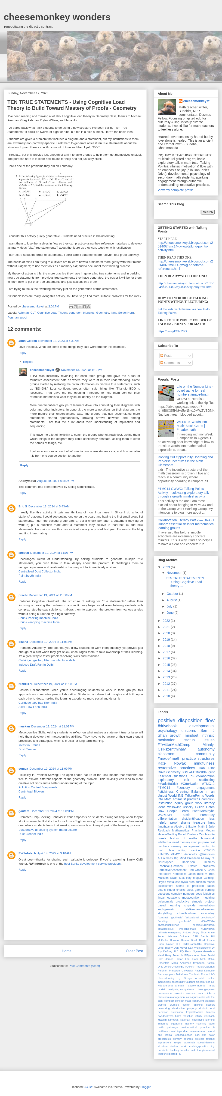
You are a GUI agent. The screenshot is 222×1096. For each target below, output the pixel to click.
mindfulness (204, 763)
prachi (23, 595)
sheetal (23, 552)
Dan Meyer (180, 947)
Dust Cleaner (27, 749)
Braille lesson (207, 940)
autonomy (206, 749)
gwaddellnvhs (165, 1016)
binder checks (176, 889)
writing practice (189, 850)
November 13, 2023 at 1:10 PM (81, 370)
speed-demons (206, 1042)
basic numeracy (199, 815)
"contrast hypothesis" (170, 917)
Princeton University (181, 970)
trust (160, 1053)
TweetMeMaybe (203, 811)
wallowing (174, 807)
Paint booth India (29, 575)
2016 (167, 658)
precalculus (164, 1038)
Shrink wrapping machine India (39, 622)
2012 (167, 683)
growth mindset (184, 735)
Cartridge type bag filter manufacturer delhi (46, 660)
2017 (167, 652)
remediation (207, 905)
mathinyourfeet (179, 1031)
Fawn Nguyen (193, 951)
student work (178, 1046)
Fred (191, 870)
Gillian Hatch (205, 807)
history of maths (183, 838)
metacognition (191, 897)
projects (199, 1038)
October (172, 594)
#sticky (188, 807)
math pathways (168, 1027)
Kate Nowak (172, 763)
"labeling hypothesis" (174, 921)
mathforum (164, 1031)
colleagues (192, 997)
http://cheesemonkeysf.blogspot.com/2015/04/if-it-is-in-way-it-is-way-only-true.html (185, 285)
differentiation (167, 818)
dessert (210, 1004)
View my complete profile (176, 190)
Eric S (22, 506)
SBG (185, 772)
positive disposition (180, 720)
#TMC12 (208, 784)
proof (23, 317)
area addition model (202, 882)
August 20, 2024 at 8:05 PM (55, 480)
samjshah (189, 1042)
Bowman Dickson (180, 940)
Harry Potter (172, 955)
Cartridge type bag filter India (37, 702)
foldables (209, 893)
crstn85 (162, 1004)
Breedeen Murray (198, 858)
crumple (174, 1004)
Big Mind (180, 858)
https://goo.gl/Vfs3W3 (172, 331)
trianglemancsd (206, 1050)
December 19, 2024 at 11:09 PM (52, 726)
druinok (203, 1008)
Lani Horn (191, 959)
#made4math (169, 758)
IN (182, 955)
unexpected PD (172, 1053)
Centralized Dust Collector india (39, 571)
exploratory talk (173, 780)
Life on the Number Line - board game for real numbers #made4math (195, 390)
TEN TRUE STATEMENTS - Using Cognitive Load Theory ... (185, 582)
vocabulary (207, 913)
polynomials (165, 901)
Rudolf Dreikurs (188, 834)
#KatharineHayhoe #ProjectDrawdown (186, 924)
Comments (170, 363)
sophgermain (166, 909)
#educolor (190, 854)
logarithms (176, 1023)
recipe (177, 1042)
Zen (201, 834)
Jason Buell (196, 874)
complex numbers (183, 893)
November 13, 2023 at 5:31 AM (58, 340)
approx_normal (196, 985)
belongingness (206, 989)
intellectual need (168, 842)
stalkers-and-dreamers (200, 909)
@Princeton (207, 854)
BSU (195, 936)
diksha (23, 641)
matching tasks (205, 1023)
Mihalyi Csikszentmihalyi (186, 746)
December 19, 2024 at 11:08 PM (50, 595)
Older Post (134, 951)
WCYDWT (165, 815)
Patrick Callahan (205, 966)
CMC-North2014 (192, 944)
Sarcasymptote (166, 974)
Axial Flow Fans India (32, 707)
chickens (209, 993)
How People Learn (173, 811)
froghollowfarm (194, 1012)
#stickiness (165, 791)
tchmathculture (186, 913)
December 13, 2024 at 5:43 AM (49, 506)
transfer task (187, 1050)
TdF (191, 776)
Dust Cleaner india (30, 834)
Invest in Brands (29, 745)
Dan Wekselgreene (199, 947)
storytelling (165, 913)
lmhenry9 (163, 1023)
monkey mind (188, 842)
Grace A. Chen (205, 870)
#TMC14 (164, 787)
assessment (165, 886)
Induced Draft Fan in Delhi (35, 664)
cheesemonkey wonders (57, 17)
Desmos (209, 862)
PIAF (192, 966)
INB (180, 795)
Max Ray (185, 877)
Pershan (12, 317)
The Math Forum (198, 974)
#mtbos (186, 932)
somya (23, 768)
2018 (167, 646)
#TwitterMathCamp (174, 744)
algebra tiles (203, 981)
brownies (179, 993)
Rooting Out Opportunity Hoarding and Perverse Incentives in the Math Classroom (185, 461)
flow (210, 720)
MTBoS (210, 874)
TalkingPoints (194, 795)
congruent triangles (82, 312)
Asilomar (185, 936)
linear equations (169, 897)
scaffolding (207, 780)
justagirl (162, 1019)
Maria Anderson (181, 963)
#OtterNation (190, 784)
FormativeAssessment (172, 870)
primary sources (183, 1038)
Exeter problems (201, 866)
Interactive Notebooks (172, 874)
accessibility (178, 981)
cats (200, 993)
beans (162, 889)
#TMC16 (176, 854)
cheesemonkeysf (42, 370)
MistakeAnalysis (177, 882)
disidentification (193, 818)
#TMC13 (209, 850)
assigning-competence (181, 989)
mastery (189, 1023)
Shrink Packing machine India (38, 618)
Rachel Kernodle (204, 970)
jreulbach (209, 1016)
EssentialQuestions (170, 866)
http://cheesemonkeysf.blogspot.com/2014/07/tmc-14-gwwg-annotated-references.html (185, 265)
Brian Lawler (166, 944)
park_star (200, 1034)
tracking (174, 1050)
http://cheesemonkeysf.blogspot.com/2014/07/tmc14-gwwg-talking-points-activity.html (185, 246)
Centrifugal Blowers (31, 791)
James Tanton (174, 959)
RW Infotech (27, 853)
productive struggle (189, 901)
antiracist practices (186, 799)
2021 (167, 627)
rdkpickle (189, 905)
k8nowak (173, 1019)
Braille (194, 940)
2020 (167, 633)
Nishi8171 (25, 684)
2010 (167, 696)
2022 (167, 620)
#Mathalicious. (166, 928)
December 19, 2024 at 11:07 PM (51, 552)
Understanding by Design (175, 978)
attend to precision (190, 886)
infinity (198, 1016)
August (171, 600)
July (169, 606)
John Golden (27, 340)
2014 (167, 671)
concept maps (183, 1000)
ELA (176, 951)
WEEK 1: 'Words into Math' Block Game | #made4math (192, 426)
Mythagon (198, 963)
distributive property (184, 1008)
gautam (23, 811)
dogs (199, 893)
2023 (167, 567)
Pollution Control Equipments (37, 787)
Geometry (102, 312)
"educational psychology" (200, 917)
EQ (182, 951)
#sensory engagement (196, 787)
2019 (167, 639)
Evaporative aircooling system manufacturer (47, 829)
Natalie (211, 963)
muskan (24, 726)
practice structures (198, 758)
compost (169, 1000)
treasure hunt (204, 822)
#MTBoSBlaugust (202, 772)
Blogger (145, 1087)
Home (66, 951)
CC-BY (87, 1087)
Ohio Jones (164, 966)
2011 (167, 690)
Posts (166, 355)
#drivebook (167, 726)
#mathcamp (165, 826)
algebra (190, 981)
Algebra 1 (180, 826)
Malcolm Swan (167, 877)
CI (213, 858)
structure (163, 1046)
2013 (167, 677)
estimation (177, 1012)
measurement (197, 1031)
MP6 (203, 959)
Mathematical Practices (188, 830)
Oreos (175, 966)
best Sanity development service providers (92, 863)
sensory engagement (185, 846)
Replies (28, 361)
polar (212, 1034)
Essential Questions (172, 776)
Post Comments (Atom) (84, 966)
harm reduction (184, 1016)
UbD (212, 974)
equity (179, 803)
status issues (199, 740)
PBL (181, 966)
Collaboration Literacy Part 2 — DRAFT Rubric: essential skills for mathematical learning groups (186, 524)
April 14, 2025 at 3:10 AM (54, 853)
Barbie (204, 936)
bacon (211, 886)
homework (208, 838)
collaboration (205, 776)
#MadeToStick (168, 784)
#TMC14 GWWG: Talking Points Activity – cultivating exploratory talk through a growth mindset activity (183, 492)
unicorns (189, 730)
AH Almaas (165, 858)
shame (185, 822)
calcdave (191, 993)
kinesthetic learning (203, 1019)
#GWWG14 (208, 921)
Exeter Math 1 (197, 826)
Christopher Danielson (176, 862)
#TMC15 (163, 854)
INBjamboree (191, 955)
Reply (22, 352)
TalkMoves (182, 974)
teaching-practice (198, 1046)
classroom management (171, 997)
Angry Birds (199, 932)
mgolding (209, 897)
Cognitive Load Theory (52, 312)
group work (193, 803)
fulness (211, 1012)
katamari (185, 1019)
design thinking (192, 1004)
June (170, 612)
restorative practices (176, 768)
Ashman (23, 312)
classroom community (186, 754)
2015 (167, 665)
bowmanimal (165, 993)
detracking (164, 1008)
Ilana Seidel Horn (122, 312)
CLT (33, 312)
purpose (203, 842)
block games (195, 889)
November (174, 573)
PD (187, 966)
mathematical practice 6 (198, 1027)
